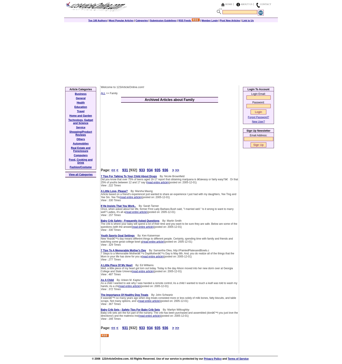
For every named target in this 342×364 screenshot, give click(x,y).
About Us (247, 4)
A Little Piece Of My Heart (117, 265)
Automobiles (81, 143)
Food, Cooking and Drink (81, 161)
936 (165, 170)
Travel (81, 111)
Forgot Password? (258, 117)
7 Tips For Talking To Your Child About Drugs (129, 176)
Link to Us (248, 20)
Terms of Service (238, 358)
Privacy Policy (213, 358)
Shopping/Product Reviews (80, 133)
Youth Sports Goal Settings (118, 235)
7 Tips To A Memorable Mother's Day (123, 250)
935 (158, 170)
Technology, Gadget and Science (80, 122)
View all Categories (81, 174)
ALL (103, 93)
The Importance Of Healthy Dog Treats (124, 294)
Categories (141, 20)
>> (177, 170)
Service (81, 127)
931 (125, 170)
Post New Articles (230, 20)
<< (113, 170)
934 (150, 170)
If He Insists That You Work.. (118, 206)
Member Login (210, 20)
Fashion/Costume (81, 167)
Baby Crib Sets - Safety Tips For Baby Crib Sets (130, 309)
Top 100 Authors (97, 20)
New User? (258, 121)
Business (80, 93)
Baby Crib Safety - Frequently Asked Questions (130, 220)
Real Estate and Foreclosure (80, 149)
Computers (80, 155)
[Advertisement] (171, 52)
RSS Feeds (189, 20)
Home (228, 4)
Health (81, 102)
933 (142, 170)
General (81, 98)
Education (80, 107)
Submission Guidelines (163, 20)
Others (81, 139)
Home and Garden (80, 115)
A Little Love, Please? (114, 191)
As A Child (107, 280)
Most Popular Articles (121, 20)
